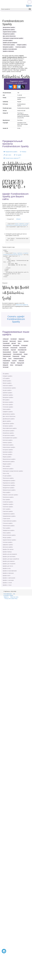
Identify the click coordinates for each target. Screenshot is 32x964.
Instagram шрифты (7, 376)
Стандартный (10, 219)
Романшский (16, 356)
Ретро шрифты (6, 492)
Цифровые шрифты (8, 544)
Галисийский (6, 343)
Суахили (14, 360)
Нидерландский (7, 354)
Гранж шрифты (6, 409)
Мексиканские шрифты (9, 461)
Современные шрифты (9, 513)
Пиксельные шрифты (8, 478)
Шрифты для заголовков (9, 556)
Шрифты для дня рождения (10, 554)
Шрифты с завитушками (9, 578)
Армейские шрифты (8, 395)
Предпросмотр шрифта (10, 151)
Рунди (4, 358)
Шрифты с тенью (7, 585)
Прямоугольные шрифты (9, 490)
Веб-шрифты (6, 399)
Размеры (23, 151)
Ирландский (16, 345)
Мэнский (15, 352)
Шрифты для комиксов (8, 561)
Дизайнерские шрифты (9, 418)
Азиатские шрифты (8, 385)
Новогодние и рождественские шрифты (13, 471)
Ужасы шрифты (7, 532)
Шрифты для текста (8, 566)
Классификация (8, 593)
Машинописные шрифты (9, 459)
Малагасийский (7, 352)
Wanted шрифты (7, 380)
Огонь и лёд (6, 473)
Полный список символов (12, 158)
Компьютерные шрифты (9, 447)
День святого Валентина (9, 416)
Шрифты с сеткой (7, 582)
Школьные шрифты (8, 547)
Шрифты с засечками (8, 580)
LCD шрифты (6, 378)
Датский (14, 343)
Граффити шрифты (8, 411)
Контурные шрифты (8, 449)
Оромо (25, 354)
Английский (13, 339)
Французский (20, 363)
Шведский (5, 365)
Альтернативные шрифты (9, 388)
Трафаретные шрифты (8, 530)
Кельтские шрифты (7, 440)
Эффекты (6, 597)
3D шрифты (6, 373)
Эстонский (5, 367)
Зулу (19, 343)
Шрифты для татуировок (9, 563)
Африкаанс (21, 339)
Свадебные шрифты (8, 504)
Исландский (24, 345)
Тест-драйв (17, 155)
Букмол (20, 341)
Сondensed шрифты (8, 502)
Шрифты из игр (7, 568)
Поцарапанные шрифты (9, 485)
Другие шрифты (7, 421)
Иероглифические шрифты (10, 428)
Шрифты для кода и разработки (11, 559)
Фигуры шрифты (7, 537)
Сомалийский (6, 360)
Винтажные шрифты (8, 402)
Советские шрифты (8, 511)
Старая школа (6, 518)
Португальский (6, 356)
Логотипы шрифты (7, 454)
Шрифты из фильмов (8, 573)
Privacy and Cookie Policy (11, 598)
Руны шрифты (6, 499)
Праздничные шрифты (8, 487)
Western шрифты (7, 383)
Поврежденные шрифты (9, 480)
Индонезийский (7, 345)
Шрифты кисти (6, 575)
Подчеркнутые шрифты (9, 483)
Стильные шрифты (8, 523)
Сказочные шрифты (8, 506)
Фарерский (6, 363)
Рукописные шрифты (8, 497)
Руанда (23, 356)
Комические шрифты (8, 445)
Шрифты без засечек (8, 549)
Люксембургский (22, 349)
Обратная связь (14, 597)
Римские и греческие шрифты (10, 494)
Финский (13, 363)
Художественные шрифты (9, 540)
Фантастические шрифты (9, 535)
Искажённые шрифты (8, 433)
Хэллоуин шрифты (7, 542)
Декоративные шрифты (9, 414)
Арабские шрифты (7, 392)
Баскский (5, 341)
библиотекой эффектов (22, 304)
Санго (9, 358)
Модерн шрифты (7, 464)
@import (18, 219)
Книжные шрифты (7, 442)
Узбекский (21, 360)
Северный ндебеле (18, 358)
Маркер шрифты (7, 456)
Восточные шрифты (8, 404)
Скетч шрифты (6, 509)
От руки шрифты (7, 475)
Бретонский (13, 341)
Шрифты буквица (7, 551)
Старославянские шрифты (9, 521)
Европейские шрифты (8, 423)
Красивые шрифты (7, 452)
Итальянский (14, 347)
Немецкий (22, 352)
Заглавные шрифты (8, 426)
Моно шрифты (6, 466)
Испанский (5, 347)
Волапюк (26, 341)
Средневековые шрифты (9, 516)
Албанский (5, 339)
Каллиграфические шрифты (10, 437)
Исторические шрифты (9, 435)
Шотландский (18, 365)
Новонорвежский (17, 354)
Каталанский (22, 347)
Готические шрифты (8, 407)
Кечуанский (6, 349)
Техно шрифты (6, 528)
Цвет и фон (7, 155)
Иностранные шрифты (8, 430)
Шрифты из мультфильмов (10, 570)
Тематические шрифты (9, 525)
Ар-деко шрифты (7, 390)
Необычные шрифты (8, 468)
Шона (11, 365)
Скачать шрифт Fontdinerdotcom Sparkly (16, 319)
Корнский (13, 349)
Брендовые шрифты (8, 397)
